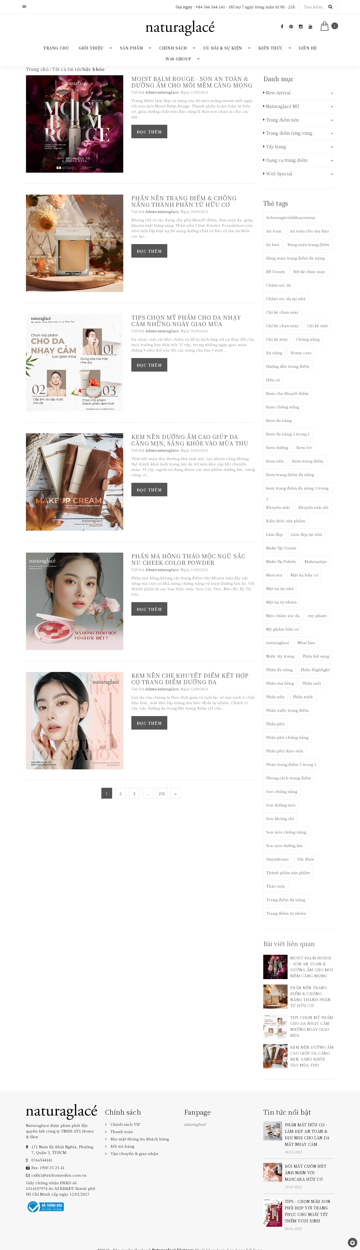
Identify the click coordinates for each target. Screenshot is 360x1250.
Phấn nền (275, 696)
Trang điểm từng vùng (289, 133)
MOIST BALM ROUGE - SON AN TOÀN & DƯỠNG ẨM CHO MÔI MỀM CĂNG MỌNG (191, 81)
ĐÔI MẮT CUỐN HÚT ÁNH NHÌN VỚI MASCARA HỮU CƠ (305, 1172)
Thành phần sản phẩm (288, 872)
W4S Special (279, 174)
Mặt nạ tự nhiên (281, 602)
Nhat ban (306, 642)
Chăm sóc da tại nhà (286, 298)
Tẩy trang (276, 147)
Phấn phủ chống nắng (287, 737)
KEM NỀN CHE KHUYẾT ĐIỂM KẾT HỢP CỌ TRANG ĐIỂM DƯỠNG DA (190, 678)
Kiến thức (270, 48)
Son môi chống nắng (286, 832)
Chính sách (173, 48)
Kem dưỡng (277, 447)
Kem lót (304, 447)
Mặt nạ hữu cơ (304, 575)
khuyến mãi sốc (313, 507)
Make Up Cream (281, 547)
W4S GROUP (178, 58)
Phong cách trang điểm (288, 777)
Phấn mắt (311, 683)
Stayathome (277, 859)
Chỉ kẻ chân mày (282, 325)
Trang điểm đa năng (285, 899)
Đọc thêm (149, 131)
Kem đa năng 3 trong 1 (288, 434)
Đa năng (274, 352)
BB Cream (275, 271)
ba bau (272, 244)
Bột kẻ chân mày (309, 271)
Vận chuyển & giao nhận (134, 1153)
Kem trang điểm (308, 461)
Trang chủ (56, 48)
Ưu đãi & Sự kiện (222, 48)
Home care (301, 352)
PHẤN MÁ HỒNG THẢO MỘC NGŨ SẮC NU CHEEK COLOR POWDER (188, 559)
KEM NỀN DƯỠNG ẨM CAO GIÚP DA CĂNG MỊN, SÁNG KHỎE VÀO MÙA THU (190, 439)
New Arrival (278, 93)
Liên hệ (308, 48)
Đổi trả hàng (122, 1146)
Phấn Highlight (315, 669)
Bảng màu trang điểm (308, 244)
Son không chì (280, 818)
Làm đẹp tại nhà (306, 534)
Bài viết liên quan (289, 943)
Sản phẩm (131, 48)
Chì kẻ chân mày (282, 312)
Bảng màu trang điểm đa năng (295, 258)
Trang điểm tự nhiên (286, 913)
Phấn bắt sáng (315, 656)
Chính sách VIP (125, 1124)
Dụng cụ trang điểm (287, 160)
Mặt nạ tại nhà (280, 588)
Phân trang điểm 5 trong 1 (291, 764)
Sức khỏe (305, 859)
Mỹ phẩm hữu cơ (282, 629)
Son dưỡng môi (280, 805)
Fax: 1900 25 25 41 (48, 1167)
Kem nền (275, 461)
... (148, 793)
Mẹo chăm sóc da (283, 615)
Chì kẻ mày (277, 339)
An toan (273, 231)
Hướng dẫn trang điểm (287, 366)
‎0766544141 (41, 1160)
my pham (317, 615)
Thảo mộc (275, 886)
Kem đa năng (279, 420)
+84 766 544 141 (210, 6)
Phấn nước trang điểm (287, 710)
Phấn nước (303, 696)
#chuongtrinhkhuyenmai (290, 217)
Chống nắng (307, 339)
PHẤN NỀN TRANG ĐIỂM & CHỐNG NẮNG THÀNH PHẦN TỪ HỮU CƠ (184, 201)
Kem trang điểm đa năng (290, 474)
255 (162, 793)
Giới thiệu (91, 48)
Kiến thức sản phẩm (285, 520)
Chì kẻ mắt (317, 325)
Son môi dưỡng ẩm (284, 845)
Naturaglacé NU (282, 106)
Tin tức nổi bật (287, 1112)
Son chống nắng (281, 791)
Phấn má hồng (280, 683)
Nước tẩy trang (280, 656)
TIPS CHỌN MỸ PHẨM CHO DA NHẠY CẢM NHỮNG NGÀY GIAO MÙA (186, 320)
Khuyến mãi (278, 507)
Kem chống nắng (282, 406)
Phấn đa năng (279, 669)
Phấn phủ (275, 723)
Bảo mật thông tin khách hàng (140, 1138)
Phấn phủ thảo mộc (285, 750)
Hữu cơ (273, 379)
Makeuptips (316, 561)
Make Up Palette (281, 561)
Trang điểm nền (282, 120)
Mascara (274, 575)
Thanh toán (122, 1131)
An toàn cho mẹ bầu (309, 231)
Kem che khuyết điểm (287, 393)
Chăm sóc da (278, 285)
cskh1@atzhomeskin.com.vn (59, 1175)
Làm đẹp (274, 534)
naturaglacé (277, 642)
